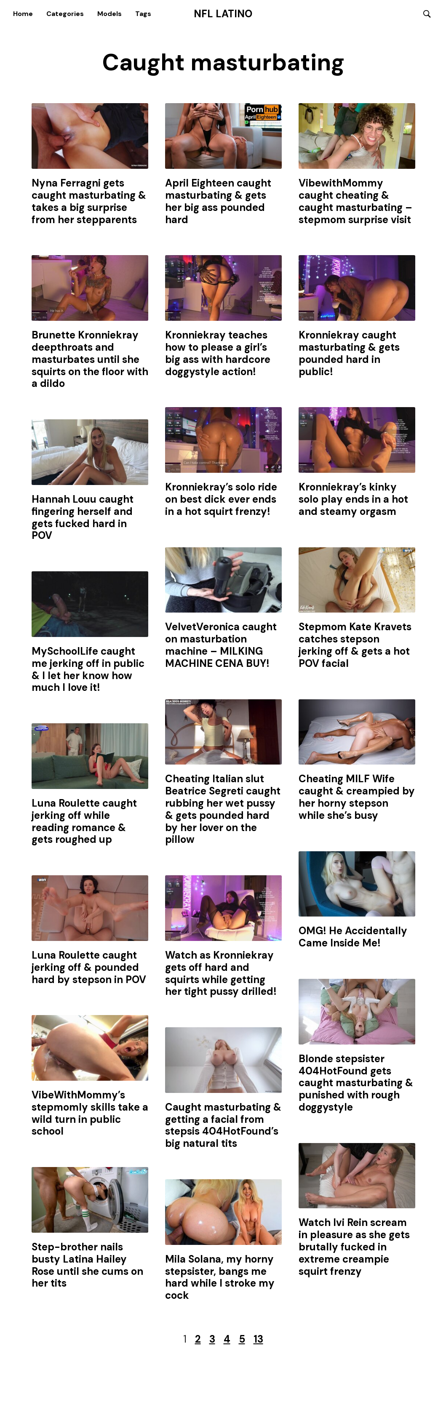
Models (109, 13)
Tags (143, 13)
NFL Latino (223, 14)
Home (23, 13)
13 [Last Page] (258, 1339)
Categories (65, 13)
